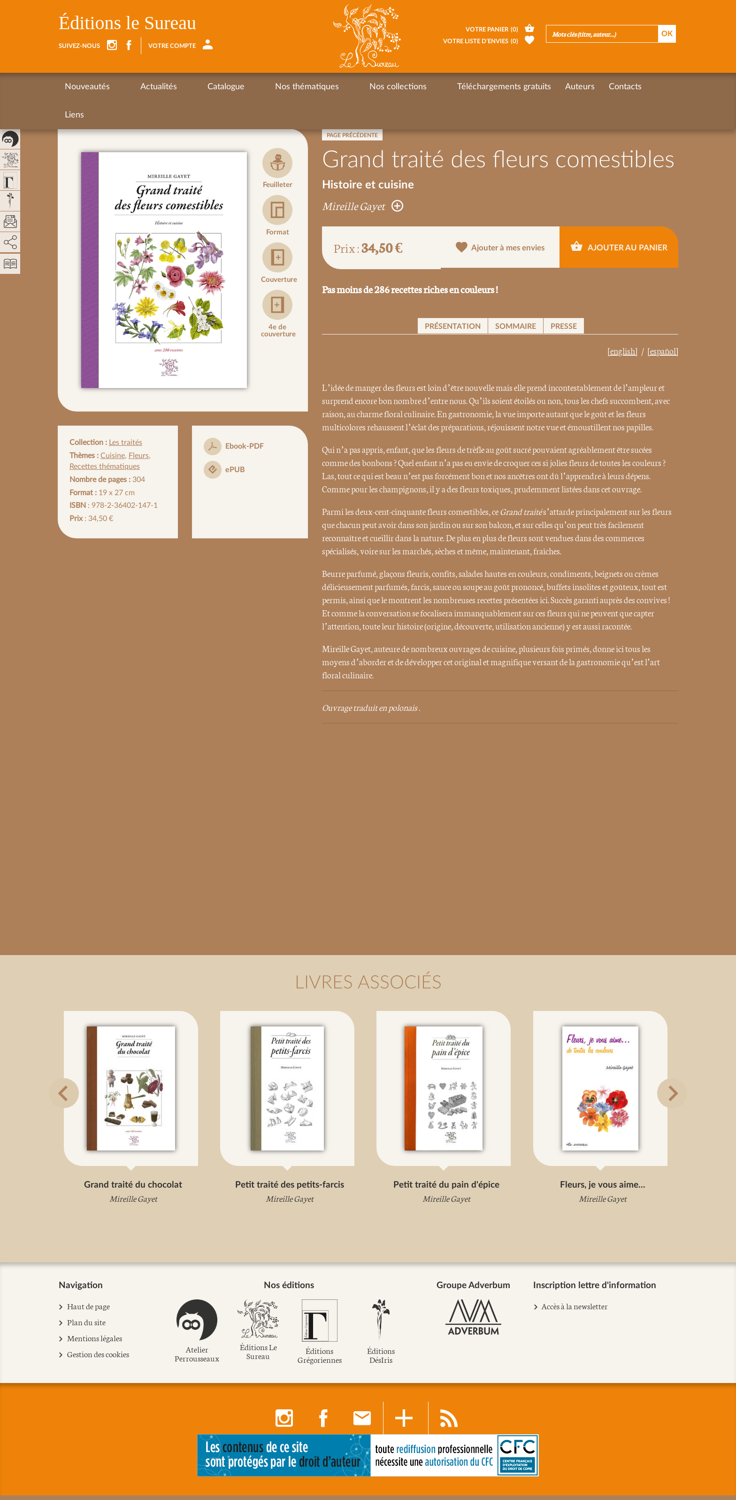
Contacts (543, 87)
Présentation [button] (453, 326)
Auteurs (498, 87)
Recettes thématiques (104, 466)
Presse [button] (564, 326)
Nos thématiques (258, 87)
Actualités (142, 87)
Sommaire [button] (515, 326)
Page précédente (352, 135)
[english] (622, 350)
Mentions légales (95, 1343)
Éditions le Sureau (127, 22)
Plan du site (87, 1327)
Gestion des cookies (98, 1359)
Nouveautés (87, 87)
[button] (70, 1116)
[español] (663, 350)
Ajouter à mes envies (500, 248)
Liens (583, 87)
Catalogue (193, 87)
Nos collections (332, 87)
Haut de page (89, 1311)
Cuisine (112, 455)
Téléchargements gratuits (422, 87)
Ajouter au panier (619, 247)
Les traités (125, 442)
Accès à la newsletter (574, 1310)
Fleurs (139, 455)
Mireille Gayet (362, 205)
